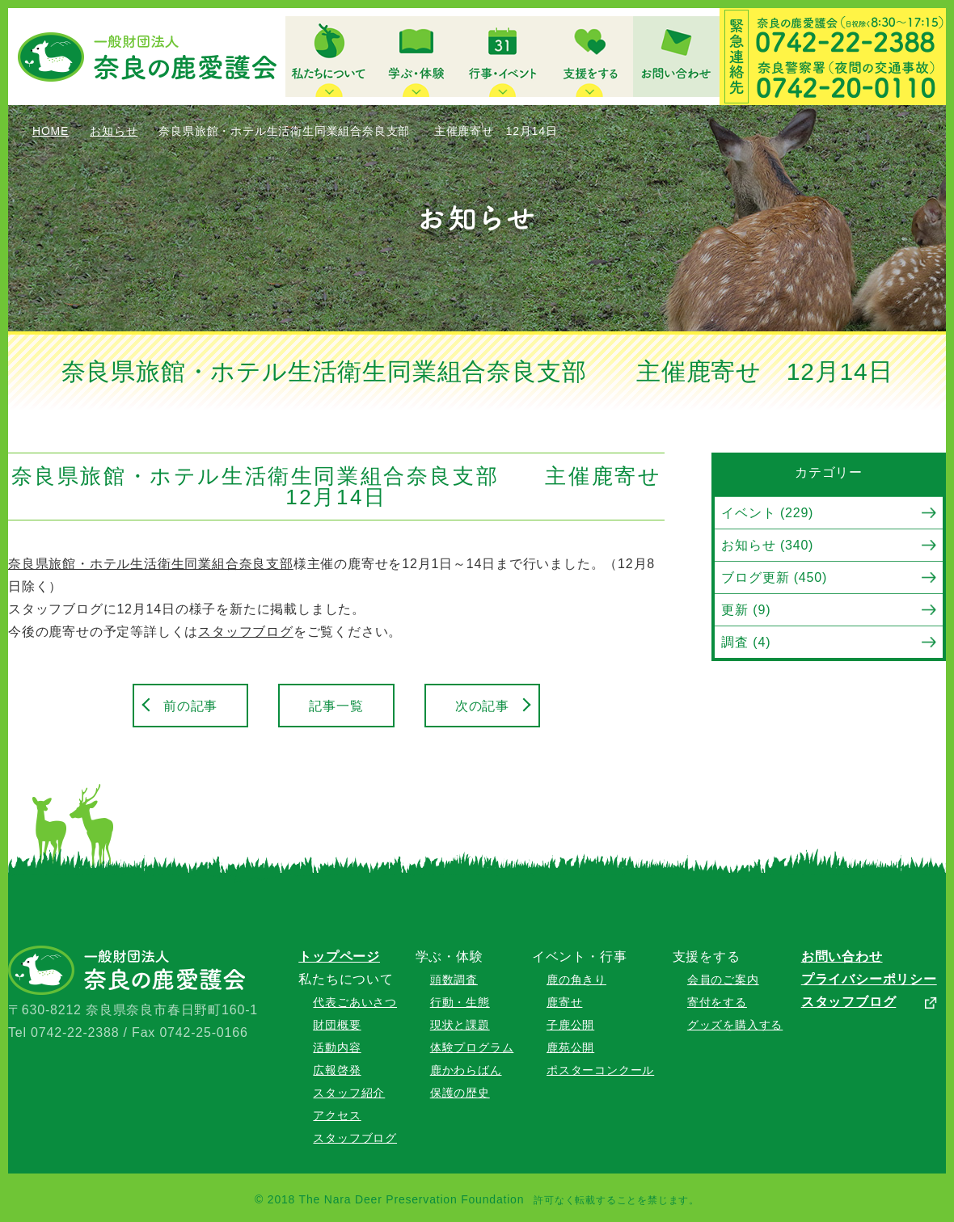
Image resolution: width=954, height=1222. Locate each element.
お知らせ (113, 130)
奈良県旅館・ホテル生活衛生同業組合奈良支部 (150, 564)
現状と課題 (460, 1024)
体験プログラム (472, 1047)
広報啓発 (337, 1070)
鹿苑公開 (570, 1047)
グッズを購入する (735, 1024)
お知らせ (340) (767, 545)
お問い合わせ (842, 956)
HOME (50, 130)
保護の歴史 (460, 1092)
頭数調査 (454, 979)
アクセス (337, 1115)
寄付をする (717, 1002)
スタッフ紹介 (349, 1092)
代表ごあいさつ (355, 1002)
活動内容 (337, 1047)
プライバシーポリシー (869, 979)
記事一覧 (336, 706)
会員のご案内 (723, 979)
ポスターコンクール (600, 1070)
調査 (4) (745, 642)
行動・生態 (460, 1002)
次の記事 (482, 706)
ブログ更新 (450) (774, 577)
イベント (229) (767, 513)
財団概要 (337, 1024)
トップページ (339, 956)
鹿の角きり (576, 979)
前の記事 (190, 706)
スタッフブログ (245, 631)
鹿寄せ (564, 1002)
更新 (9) (745, 610)
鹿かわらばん (466, 1070)
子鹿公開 (570, 1024)
